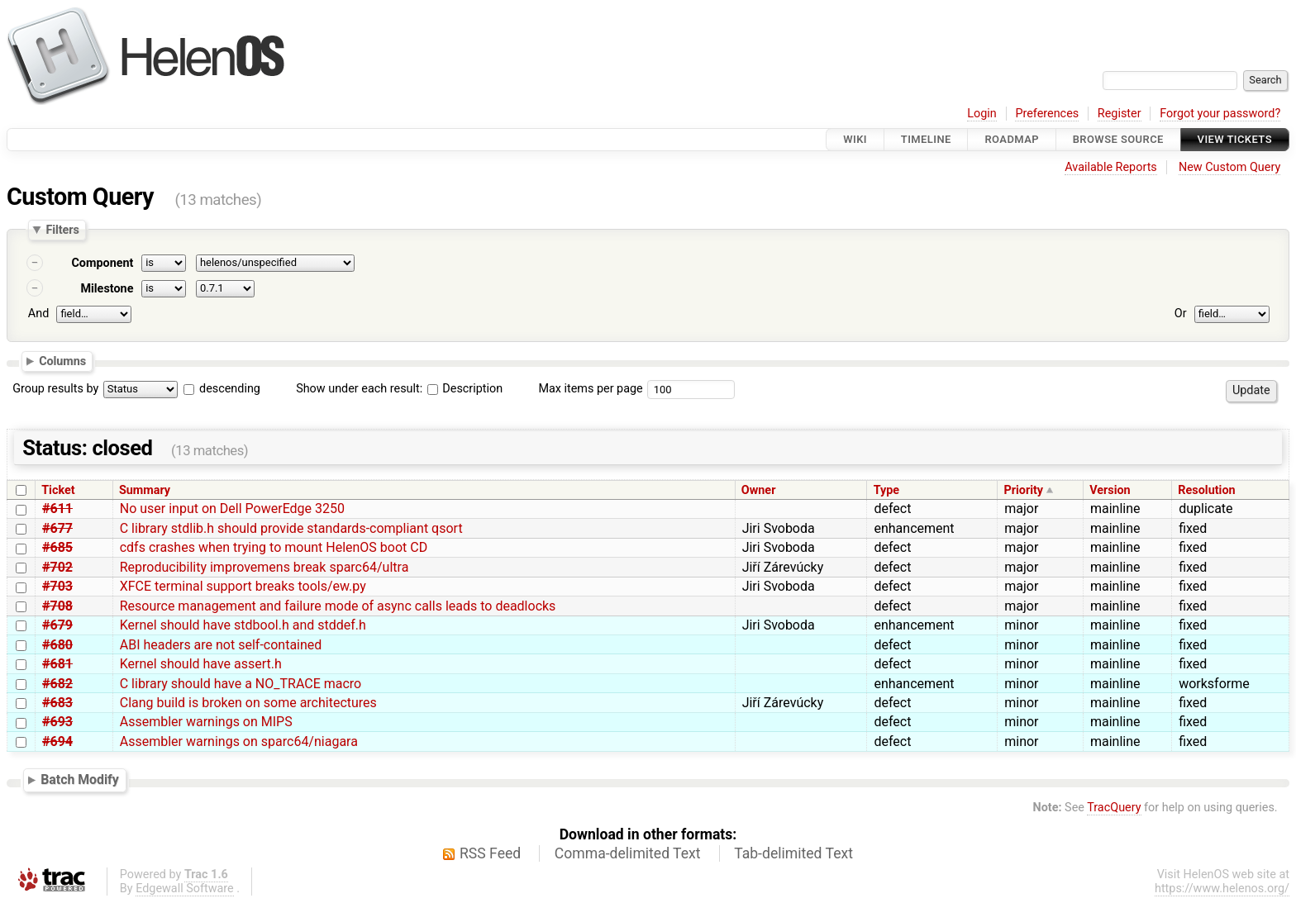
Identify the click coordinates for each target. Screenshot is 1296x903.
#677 (57, 528)
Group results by (55, 389)
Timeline (926, 139)
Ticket (57, 490)
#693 (57, 722)
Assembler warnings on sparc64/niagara (239, 741)
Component (102, 263)
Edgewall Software (185, 889)
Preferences (1047, 114)
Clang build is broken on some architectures (248, 703)
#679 (57, 625)
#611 (57, 508)
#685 (57, 547)
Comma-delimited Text (628, 853)
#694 (57, 741)
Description (465, 389)
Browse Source (1118, 139)
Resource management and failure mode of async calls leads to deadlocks (338, 606)
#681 (57, 664)
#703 (57, 586)
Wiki (855, 139)
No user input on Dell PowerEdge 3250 (232, 508)
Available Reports (1111, 167)
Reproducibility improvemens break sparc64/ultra (264, 567)
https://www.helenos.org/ (1222, 889)
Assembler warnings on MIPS (206, 722)
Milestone (106, 289)
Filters (62, 229)
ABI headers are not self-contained (221, 645)
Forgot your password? (1220, 114)
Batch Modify (79, 779)
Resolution (1206, 490)
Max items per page (590, 389)
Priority (1023, 490)
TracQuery (1114, 808)
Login (982, 114)
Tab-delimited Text (793, 853)
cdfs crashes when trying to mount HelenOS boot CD (273, 547)
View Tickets (1235, 139)
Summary (144, 490)
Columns (62, 360)
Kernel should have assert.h (201, 664)
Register (1119, 114)
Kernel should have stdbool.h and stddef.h (243, 625)
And (38, 314)
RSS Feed (490, 853)
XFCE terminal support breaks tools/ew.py (243, 586)
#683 (57, 703)
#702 (57, 567)
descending (229, 389)
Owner (758, 490)
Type (886, 490)
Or (1180, 314)
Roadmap (1011, 139)
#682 (57, 684)
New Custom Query (1229, 167)
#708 (57, 606)
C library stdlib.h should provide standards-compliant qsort (291, 528)
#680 (57, 645)
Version (1110, 490)
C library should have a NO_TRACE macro (241, 684)
